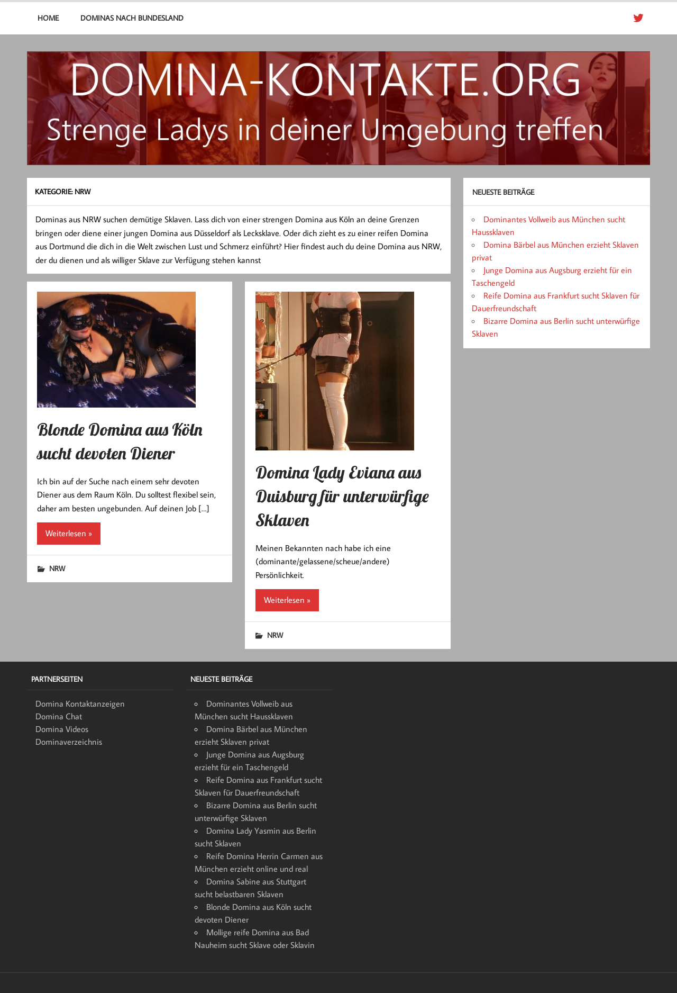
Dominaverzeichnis (68, 741)
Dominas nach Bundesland (132, 18)
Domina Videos (61, 729)
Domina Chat (58, 716)
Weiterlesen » (68, 533)
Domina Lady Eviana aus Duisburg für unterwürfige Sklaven (342, 496)
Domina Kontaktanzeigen (80, 703)
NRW (57, 568)
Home (48, 18)
